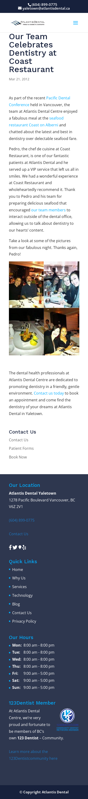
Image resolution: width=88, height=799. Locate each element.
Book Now (18, 457)
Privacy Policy (24, 621)
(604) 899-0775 (44, 4)
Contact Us (18, 439)
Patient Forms (21, 448)
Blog (16, 604)
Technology (22, 595)
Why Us (19, 578)
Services (19, 586)
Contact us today (49, 393)
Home (17, 569)
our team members (48, 210)
